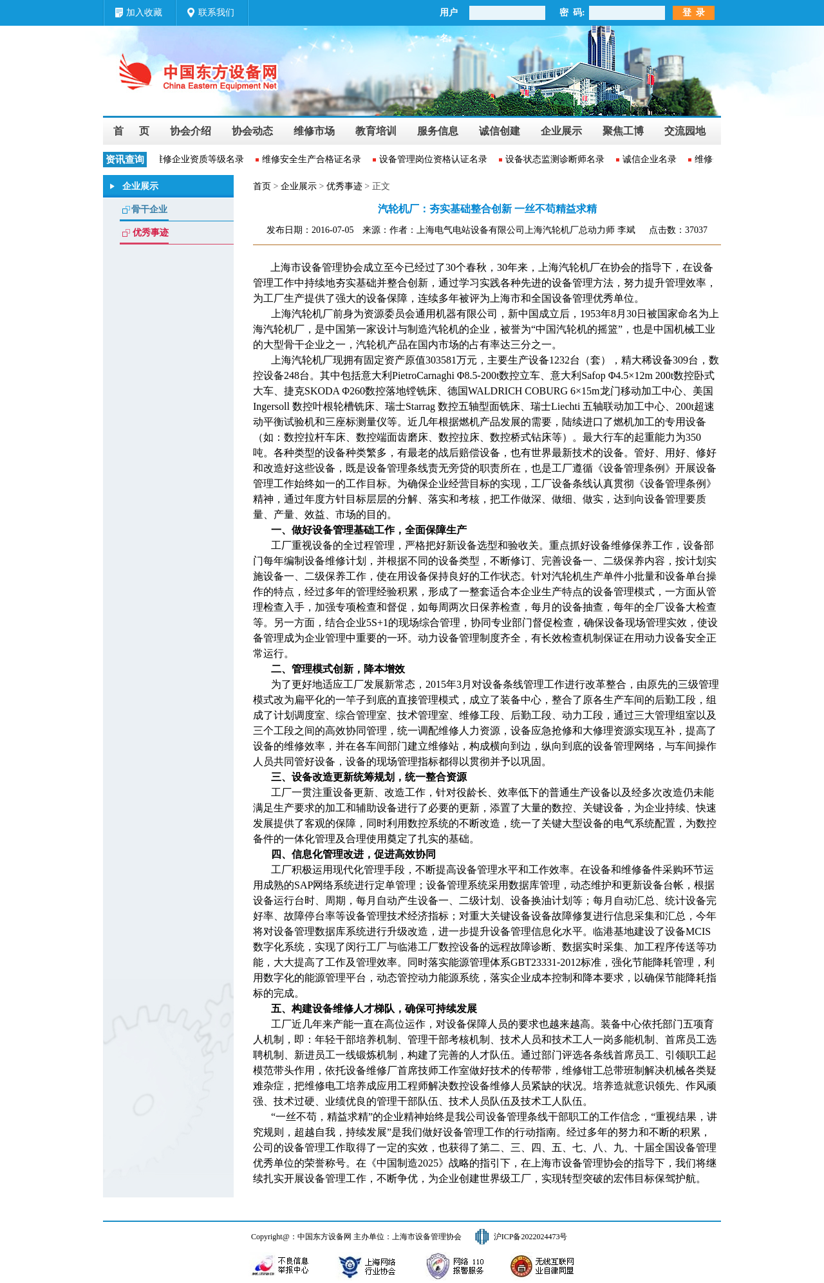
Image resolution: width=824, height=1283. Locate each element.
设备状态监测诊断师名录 (556, 159)
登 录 (693, 12)
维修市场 (314, 130)
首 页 (131, 130)
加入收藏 (144, 12)
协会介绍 (190, 130)
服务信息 (437, 130)
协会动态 (252, 130)
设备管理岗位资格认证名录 (434, 159)
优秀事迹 (151, 232)
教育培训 (376, 130)
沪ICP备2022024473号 (531, 1236)
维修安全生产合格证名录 (312, 159)
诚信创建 (499, 130)
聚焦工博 (623, 130)
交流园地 (685, 130)
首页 (262, 186)
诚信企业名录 (651, 159)
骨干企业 (149, 209)
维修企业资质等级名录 (200, 159)
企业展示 (561, 130)
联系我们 (216, 12)
